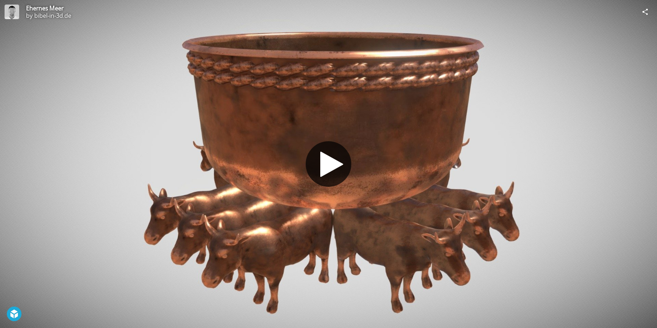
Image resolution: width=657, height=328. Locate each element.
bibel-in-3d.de (52, 15)
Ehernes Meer (44, 8)
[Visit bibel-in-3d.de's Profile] (12, 12)
